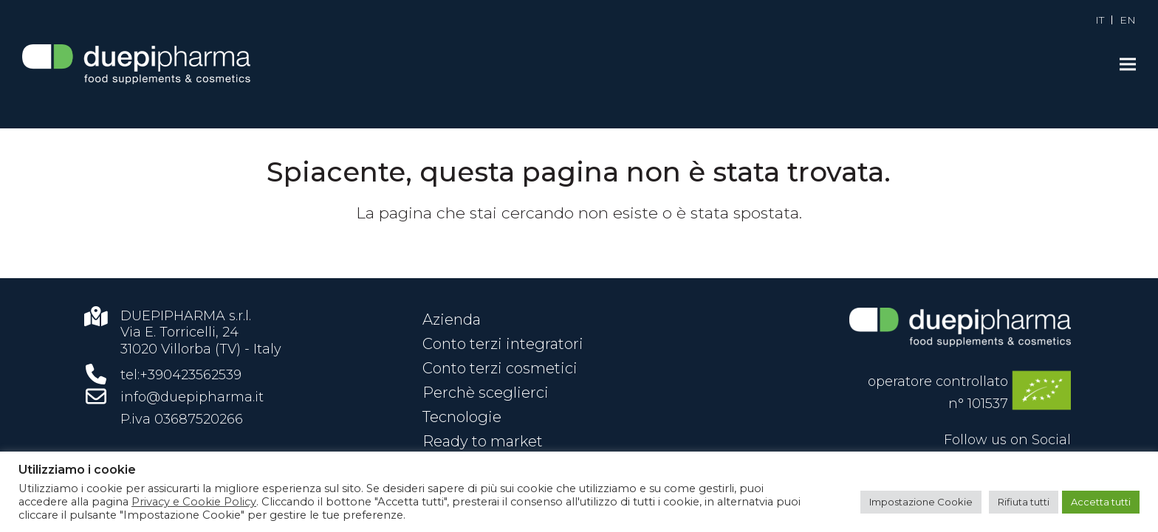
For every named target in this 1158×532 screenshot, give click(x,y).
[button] (1128, 64)
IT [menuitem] (1099, 20)
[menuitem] (1099, 19)
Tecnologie (461, 417)
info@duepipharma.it (192, 397)
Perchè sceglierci (485, 392)
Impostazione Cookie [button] (921, 502)
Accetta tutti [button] (1101, 502)
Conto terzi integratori (502, 344)
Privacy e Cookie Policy (193, 501)
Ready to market (482, 441)
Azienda (451, 319)
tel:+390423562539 (180, 375)
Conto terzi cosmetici (500, 368)
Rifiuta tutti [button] (1023, 502)
